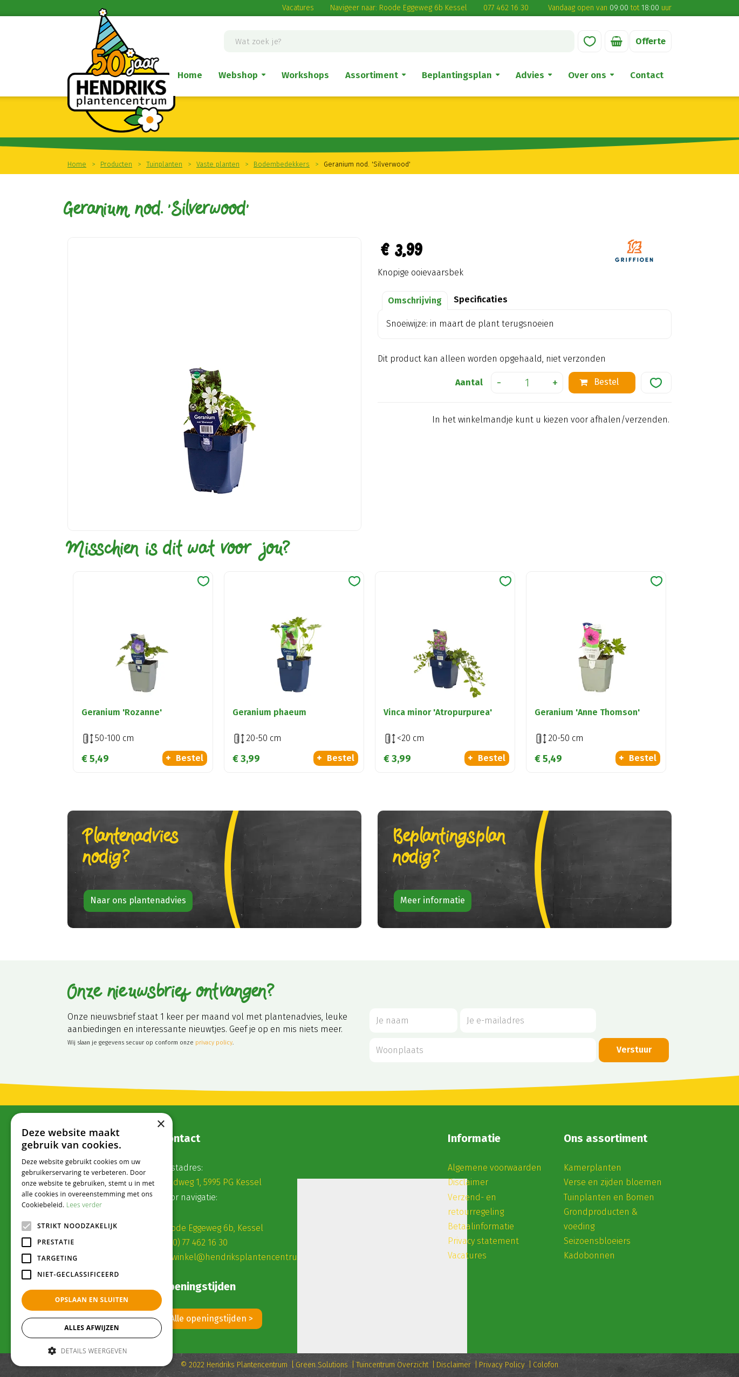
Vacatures (298, 7)
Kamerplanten (592, 1168)
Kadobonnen (589, 1255)
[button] (92, 1350)
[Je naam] (413, 1020)
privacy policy (213, 1042)
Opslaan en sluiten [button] (92, 1299)
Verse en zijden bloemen (613, 1182)
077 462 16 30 (506, 7)
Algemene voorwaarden (495, 1168)
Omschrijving (415, 300)
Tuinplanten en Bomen (609, 1197)
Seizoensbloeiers (597, 1241)
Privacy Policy (502, 1364)
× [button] (160, 1124)
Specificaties (481, 299)
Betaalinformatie (481, 1226)
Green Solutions (322, 1364)
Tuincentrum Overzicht (392, 1364)
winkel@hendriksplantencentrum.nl (243, 1257)
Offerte (650, 41)
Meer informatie (432, 900)
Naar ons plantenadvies (138, 900)
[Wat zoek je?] (399, 41)
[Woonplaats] (483, 1050)
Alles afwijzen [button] (91, 1327)
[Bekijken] (616, 41)
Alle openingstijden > (211, 1318)
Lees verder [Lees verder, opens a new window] (84, 1204)
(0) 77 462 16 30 (199, 1242)
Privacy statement (483, 1241)
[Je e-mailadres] (528, 1020)
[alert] (92, 1239)
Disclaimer (468, 1182)
